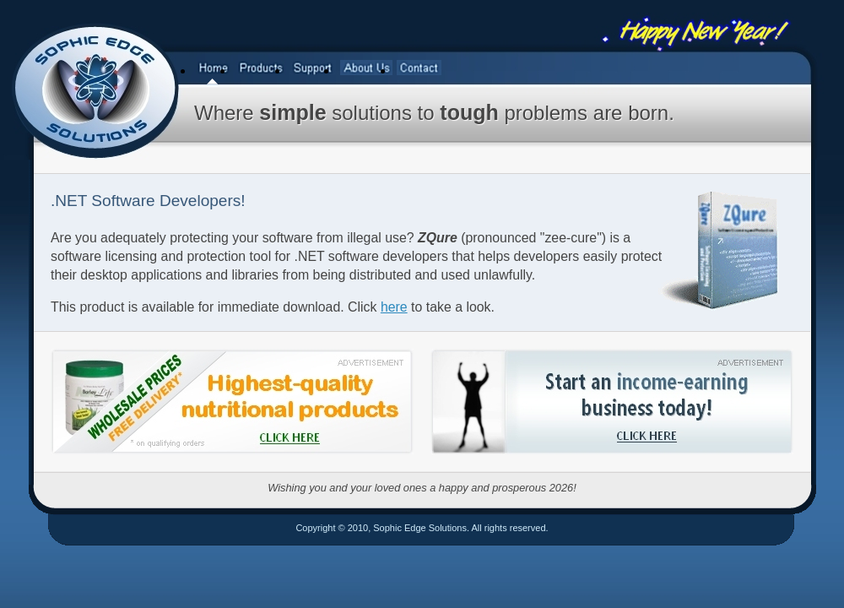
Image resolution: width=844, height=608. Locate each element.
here (394, 307)
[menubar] (318, 69)
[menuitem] (214, 69)
